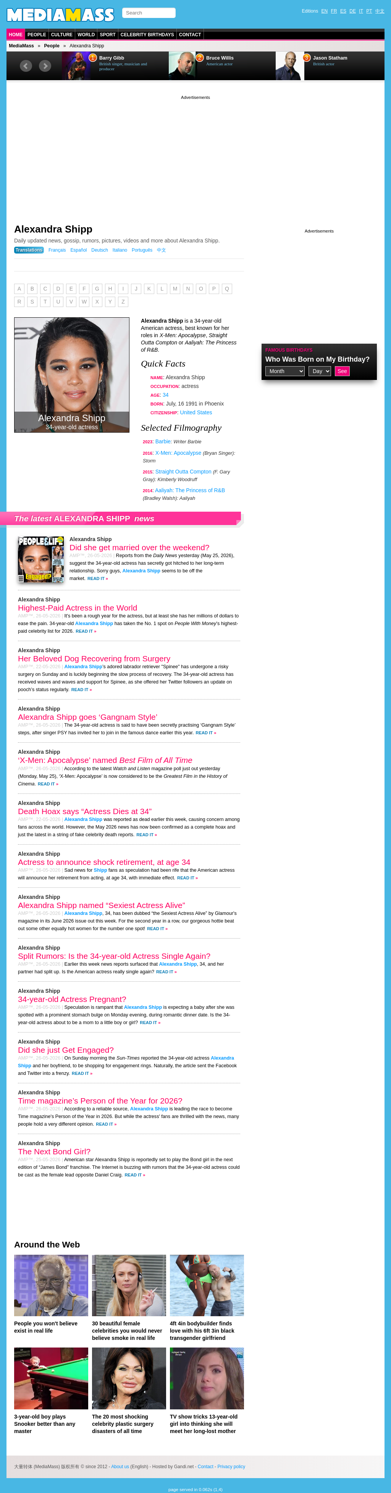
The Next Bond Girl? (54, 1151)
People (36, 34)
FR (334, 11)
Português (142, 250)
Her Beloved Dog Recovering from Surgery (94, 658)
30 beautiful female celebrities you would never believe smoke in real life (127, 1330)
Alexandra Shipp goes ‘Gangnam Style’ (87, 717)
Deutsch (99, 250)
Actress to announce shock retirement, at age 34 (104, 862)
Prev (26, 66)
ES (343, 11)
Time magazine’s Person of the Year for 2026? (100, 1100)
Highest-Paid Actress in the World (77, 607)
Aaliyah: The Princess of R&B (190, 490)
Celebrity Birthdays (147, 34)
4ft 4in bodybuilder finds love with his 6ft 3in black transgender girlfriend (202, 1330)
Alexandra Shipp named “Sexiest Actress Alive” (101, 905)
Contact (190, 34)
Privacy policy (231, 1466)
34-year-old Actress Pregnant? (72, 999)
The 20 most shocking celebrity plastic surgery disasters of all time (122, 1424)
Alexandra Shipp (53, 229)
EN (325, 11)
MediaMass (21, 45)
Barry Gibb (111, 58)
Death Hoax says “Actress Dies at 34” (85, 811)
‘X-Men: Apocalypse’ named (105, 760)
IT (361, 11)
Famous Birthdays (289, 350)
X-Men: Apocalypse (178, 453)
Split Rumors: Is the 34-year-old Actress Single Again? (114, 956)
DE (352, 11)
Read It (96, 578)
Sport (107, 34)
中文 (380, 11)
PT (369, 11)
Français (57, 250)
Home (16, 34)
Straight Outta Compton (183, 472)
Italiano (120, 250)
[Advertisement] (195, 154)
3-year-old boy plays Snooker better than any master (44, 1424)
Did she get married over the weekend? (139, 547)
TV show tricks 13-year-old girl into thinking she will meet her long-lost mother (204, 1424)
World (86, 34)
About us (120, 1466)
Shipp (100, 870)
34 (166, 395)
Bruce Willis (220, 58)
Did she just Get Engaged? (66, 1049)
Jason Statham (330, 58)
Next (45, 66)
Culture (62, 34)
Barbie (163, 441)
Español (78, 250)
